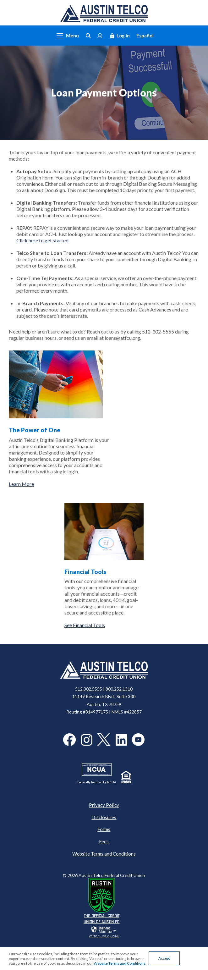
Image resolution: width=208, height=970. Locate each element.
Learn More (21, 484)
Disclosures (103, 817)
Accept (164, 958)
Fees (104, 841)
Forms (103, 829)
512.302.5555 (88, 689)
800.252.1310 (119, 689)
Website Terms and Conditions (104, 854)
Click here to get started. (42, 240)
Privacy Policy (104, 805)
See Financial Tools (84, 625)
